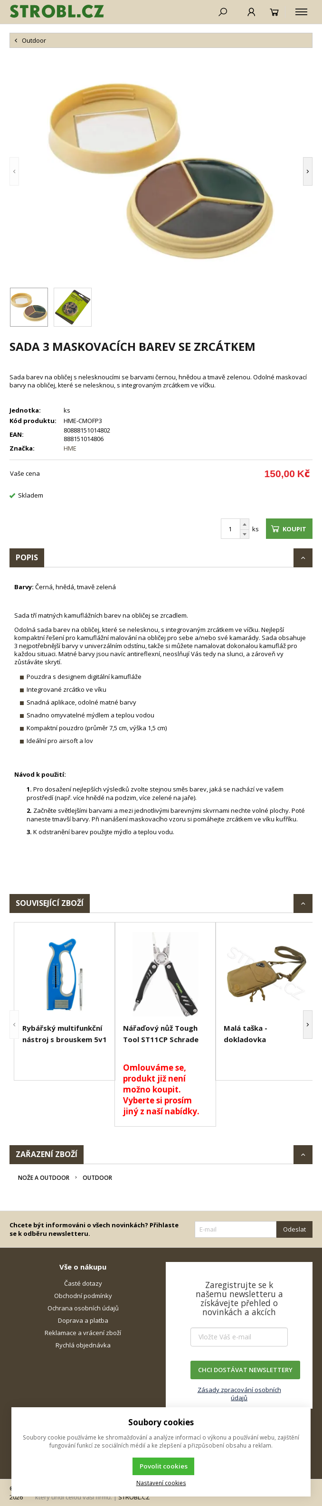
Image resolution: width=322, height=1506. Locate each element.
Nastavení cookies (161, 1483)
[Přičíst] (244, 524)
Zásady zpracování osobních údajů (239, 1393)
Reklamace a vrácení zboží (83, 1332)
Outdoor (97, 1178)
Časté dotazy (83, 1283)
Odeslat (294, 1229)
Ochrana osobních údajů (83, 1308)
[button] (14, 171)
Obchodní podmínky (83, 1295)
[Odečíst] (244, 534)
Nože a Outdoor (43, 1178)
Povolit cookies (164, 1466)
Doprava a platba (83, 1320)
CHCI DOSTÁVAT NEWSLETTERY (245, 1369)
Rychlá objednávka (83, 1345)
